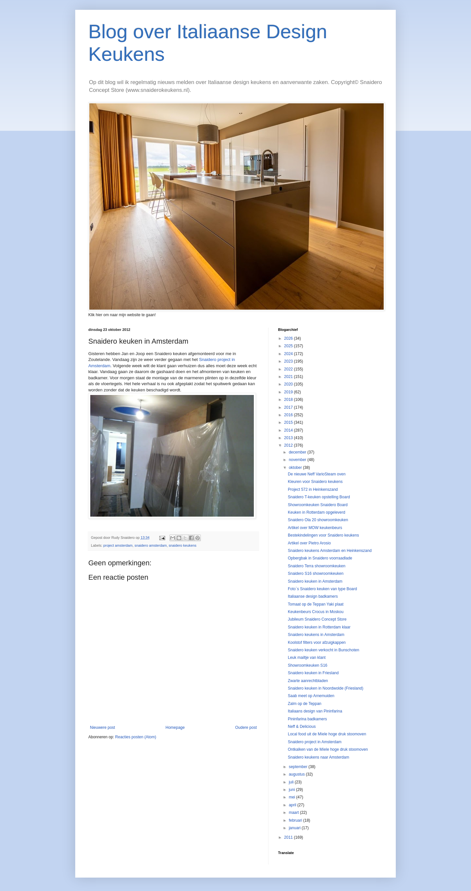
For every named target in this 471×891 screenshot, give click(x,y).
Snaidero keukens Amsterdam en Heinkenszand (330, 550)
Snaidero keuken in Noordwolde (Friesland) (325, 688)
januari (295, 828)
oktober (296, 467)
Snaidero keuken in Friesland (313, 673)
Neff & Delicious (302, 726)
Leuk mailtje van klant (306, 657)
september (298, 766)
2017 (289, 407)
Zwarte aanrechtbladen (308, 680)
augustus (297, 774)
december (298, 452)
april (293, 805)
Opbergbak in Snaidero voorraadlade (320, 558)
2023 (289, 361)
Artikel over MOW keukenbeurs (315, 527)
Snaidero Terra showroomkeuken (316, 566)
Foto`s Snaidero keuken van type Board (322, 589)
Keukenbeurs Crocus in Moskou (315, 611)
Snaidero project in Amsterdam (314, 742)
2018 (289, 399)
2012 (289, 445)
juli (292, 782)
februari (296, 820)
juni (292, 789)
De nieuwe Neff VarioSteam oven (316, 474)
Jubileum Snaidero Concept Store (317, 619)
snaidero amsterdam (150, 545)
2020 (289, 384)
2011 (289, 837)
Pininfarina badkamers (307, 719)
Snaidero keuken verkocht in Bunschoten (323, 650)
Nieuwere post (102, 727)
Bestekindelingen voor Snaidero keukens (323, 535)
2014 (289, 430)
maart (294, 812)
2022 (289, 369)
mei (292, 797)
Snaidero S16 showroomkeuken (315, 573)
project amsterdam (117, 545)
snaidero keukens (183, 545)
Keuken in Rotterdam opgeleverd (316, 512)
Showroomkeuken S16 (307, 665)
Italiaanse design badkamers (313, 596)
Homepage (175, 727)
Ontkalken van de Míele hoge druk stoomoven (328, 749)
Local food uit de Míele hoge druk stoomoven (327, 734)
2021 (289, 376)
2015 (289, 422)
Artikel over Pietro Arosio (309, 543)
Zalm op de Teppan (305, 703)
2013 (289, 438)
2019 (289, 392)
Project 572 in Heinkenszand (313, 489)
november (298, 459)
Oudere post (246, 727)
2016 (289, 415)
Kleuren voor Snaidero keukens (315, 481)
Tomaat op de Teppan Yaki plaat (315, 604)
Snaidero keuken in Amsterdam (315, 581)
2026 (289, 338)
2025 (289, 346)
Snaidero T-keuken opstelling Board (319, 497)
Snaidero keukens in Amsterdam (316, 634)
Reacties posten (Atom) (135, 737)
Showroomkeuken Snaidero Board (318, 505)
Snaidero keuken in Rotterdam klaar (319, 627)
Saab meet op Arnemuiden (311, 696)
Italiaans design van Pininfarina (315, 711)
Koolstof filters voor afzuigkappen (317, 642)
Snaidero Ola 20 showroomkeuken (318, 520)
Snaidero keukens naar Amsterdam (318, 757)
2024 (289, 353)
